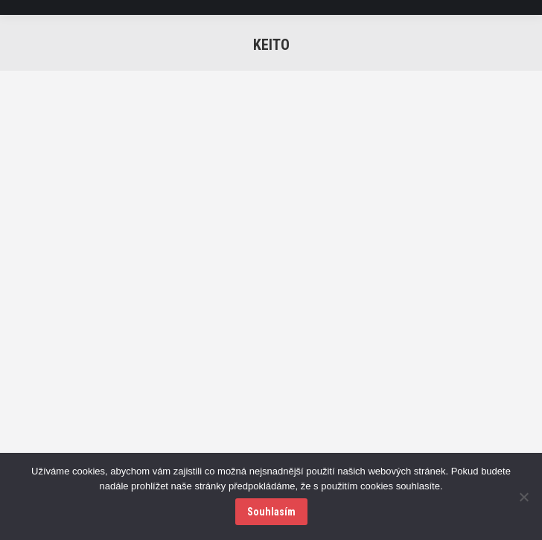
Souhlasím (271, 512)
